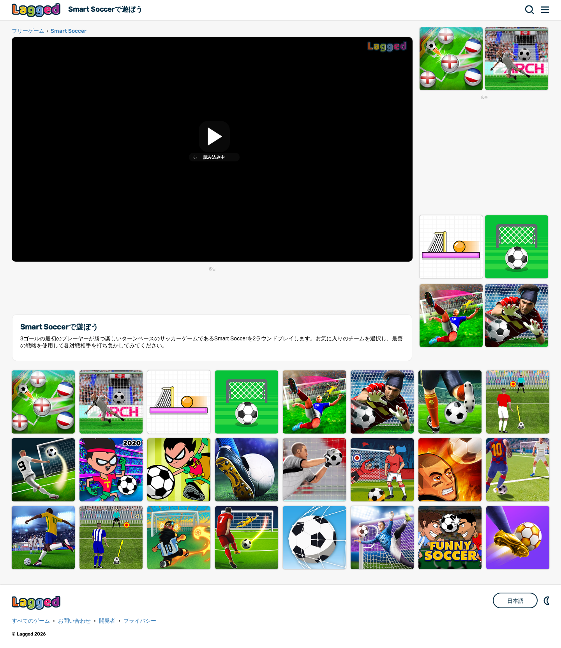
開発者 (107, 621)
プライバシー (139, 621)
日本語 (515, 601)
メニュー (545, 9)
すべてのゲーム (31, 621)
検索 (530, 9)
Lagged (37, 10)
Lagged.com (37, 603)
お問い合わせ (74, 621)
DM (547, 600)
